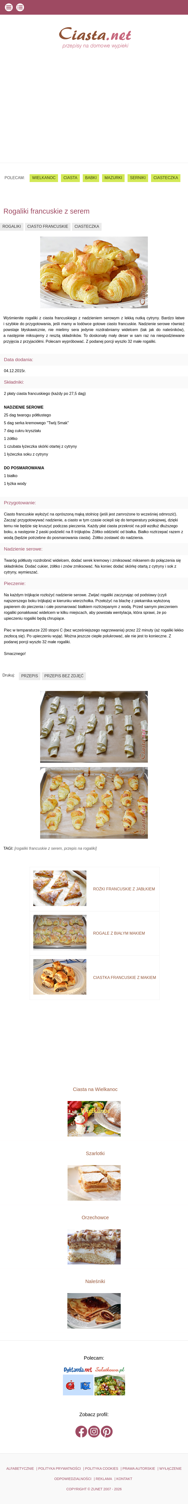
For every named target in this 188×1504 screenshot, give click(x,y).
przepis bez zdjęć (63, 676)
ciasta (70, 178)
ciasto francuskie (47, 226)
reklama (104, 1479)
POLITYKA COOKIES (101, 1468)
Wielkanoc (44, 178)
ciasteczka (165, 178)
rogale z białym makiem (119, 933)
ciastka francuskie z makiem (124, 978)
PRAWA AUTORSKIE (138, 1468)
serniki (138, 178)
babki (91, 178)
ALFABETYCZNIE (20, 1468)
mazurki (113, 178)
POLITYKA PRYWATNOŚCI (59, 1468)
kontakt (124, 1479)
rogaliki (11, 226)
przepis (29, 676)
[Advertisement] (94, 126)
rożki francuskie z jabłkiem (124, 889)
